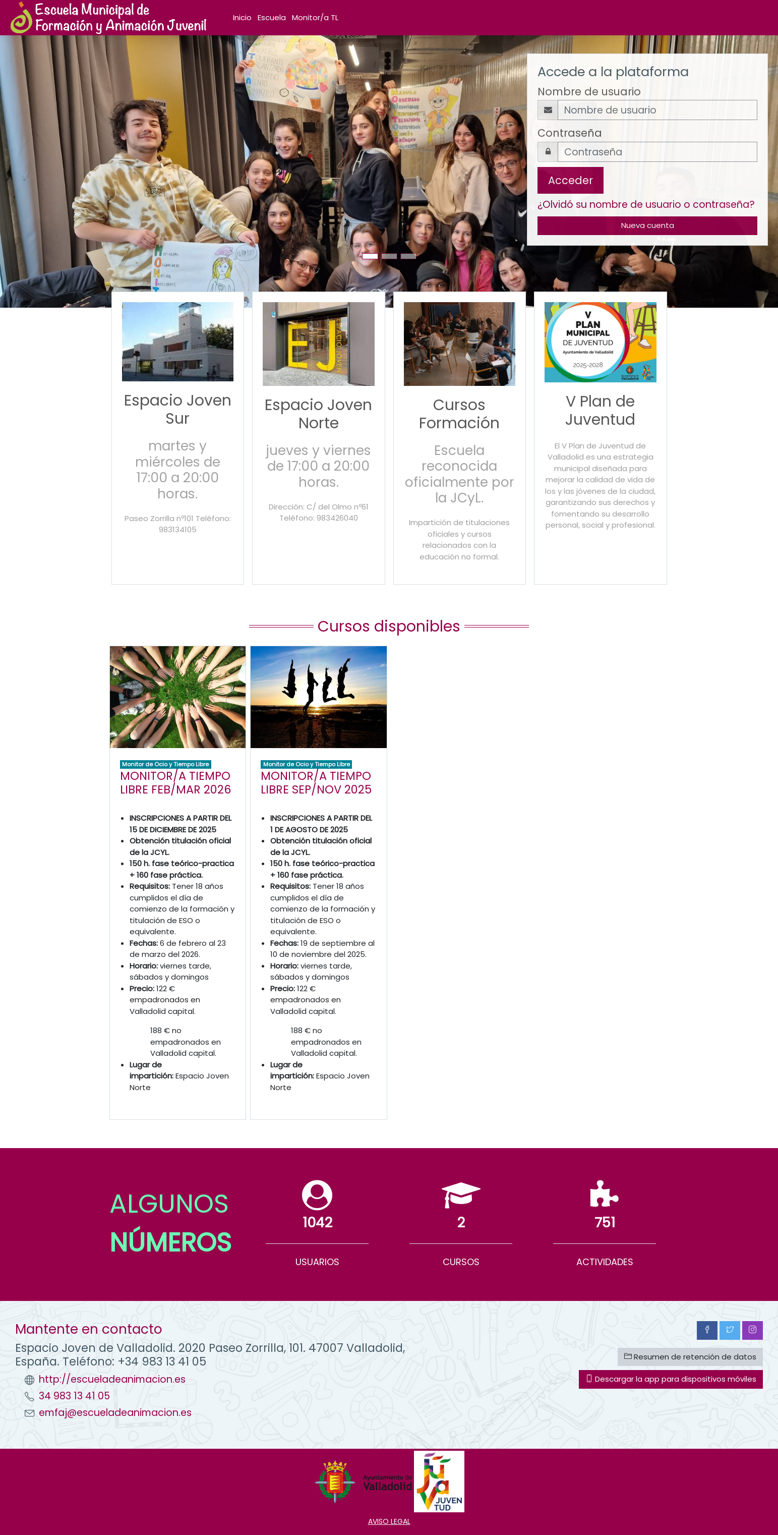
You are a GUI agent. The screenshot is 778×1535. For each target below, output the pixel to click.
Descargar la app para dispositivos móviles (670, 1379)
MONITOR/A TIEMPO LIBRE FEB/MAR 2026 (175, 783)
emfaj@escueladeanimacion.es (115, 1412)
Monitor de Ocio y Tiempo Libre (165, 764)
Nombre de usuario (589, 91)
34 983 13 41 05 (74, 1396)
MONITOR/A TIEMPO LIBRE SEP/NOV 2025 (316, 783)
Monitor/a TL (315, 17)
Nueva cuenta (647, 225)
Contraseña (569, 133)
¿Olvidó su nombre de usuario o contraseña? (646, 204)
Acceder (570, 180)
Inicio (242, 17)
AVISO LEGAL (389, 1521)
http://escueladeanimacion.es (112, 1379)
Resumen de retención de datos (690, 1356)
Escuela (272, 17)
